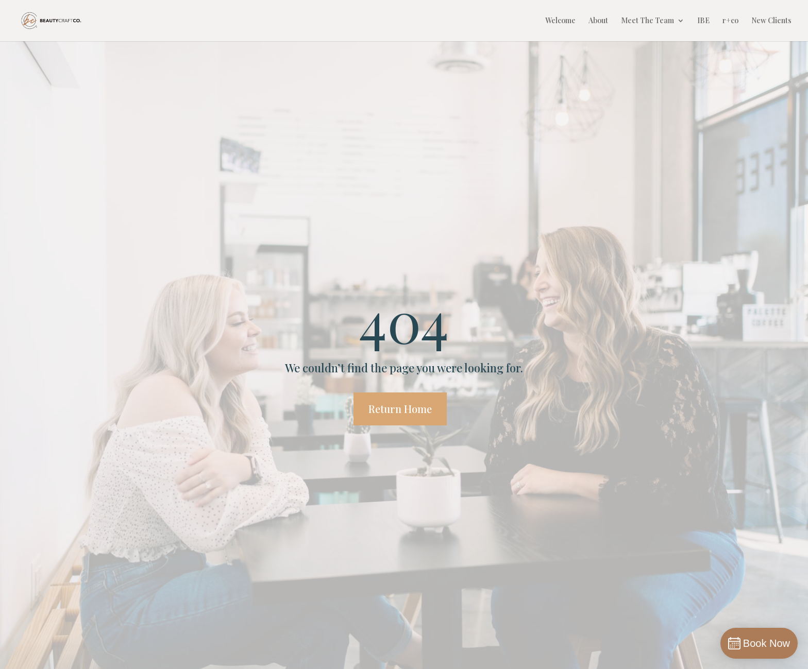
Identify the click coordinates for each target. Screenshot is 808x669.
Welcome (560, 21)
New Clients (771, 21)
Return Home (400, 409)
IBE (703, 21)
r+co (730, 21)
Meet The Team (647, 21)
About (598, 21)
